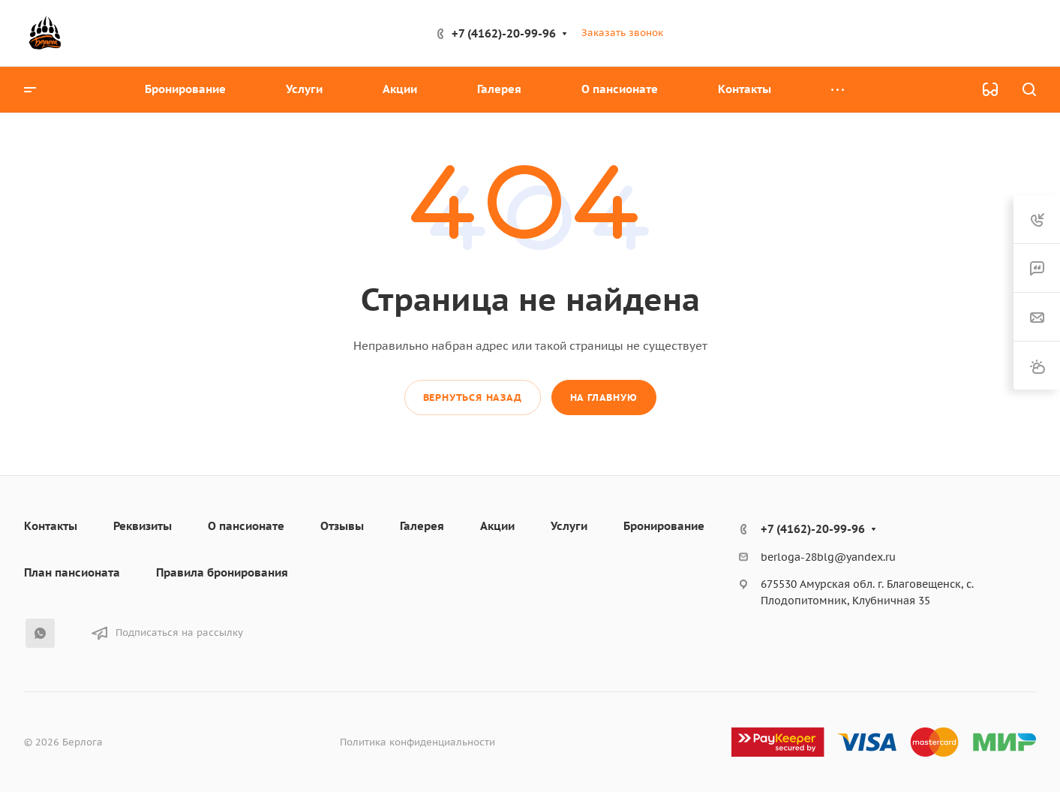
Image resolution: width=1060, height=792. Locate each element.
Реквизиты (142, 526)
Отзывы (342, 526)
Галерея (422, 526)
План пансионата (72, 572)
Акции (497, 526)
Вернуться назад (472, 397)
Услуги (569, 526)
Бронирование (663, 526)
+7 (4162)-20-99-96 (504, 33)
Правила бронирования (222, 572)
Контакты (50, 526)
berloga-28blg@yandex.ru (828, 557)
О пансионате (246, 526)
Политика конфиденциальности (417, 742)
